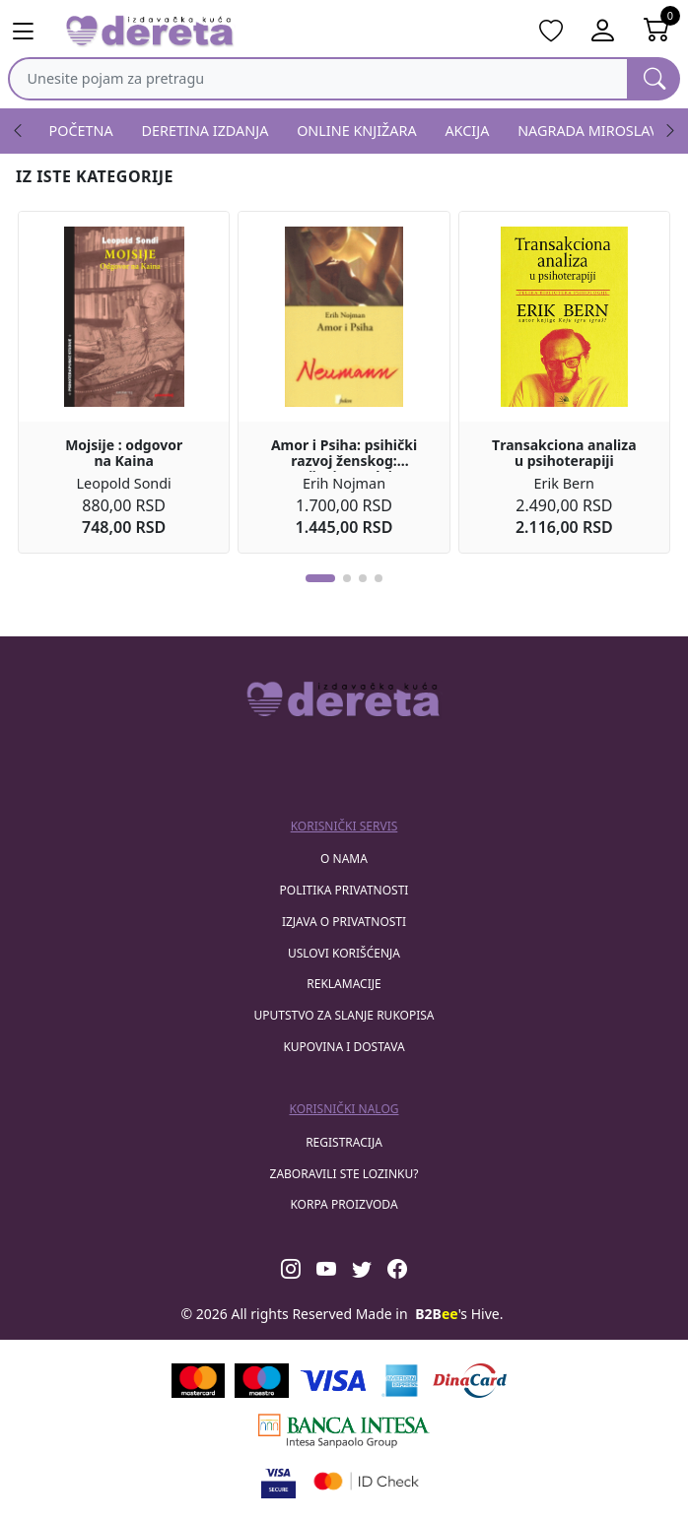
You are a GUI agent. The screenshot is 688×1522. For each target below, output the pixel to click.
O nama (344, 858)
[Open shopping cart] (657, 31)
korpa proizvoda (343, 1204)
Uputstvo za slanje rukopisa (343, 1015)
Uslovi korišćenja (344, 953)
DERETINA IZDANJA (205, 130)
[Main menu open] (31, 31)
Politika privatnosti (344, 890)
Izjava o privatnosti (344, 921)
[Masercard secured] (366, 1481)
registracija (344, 1142)
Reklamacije (343, 983)
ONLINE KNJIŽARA (357, 130)
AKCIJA (467, 130)
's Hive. (459, 1313)
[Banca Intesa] (344, 1431)
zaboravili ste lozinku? (344, 1173)
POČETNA (81, 130)
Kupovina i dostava (343, 1046)
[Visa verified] (278, 1481)
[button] (320, 578)
